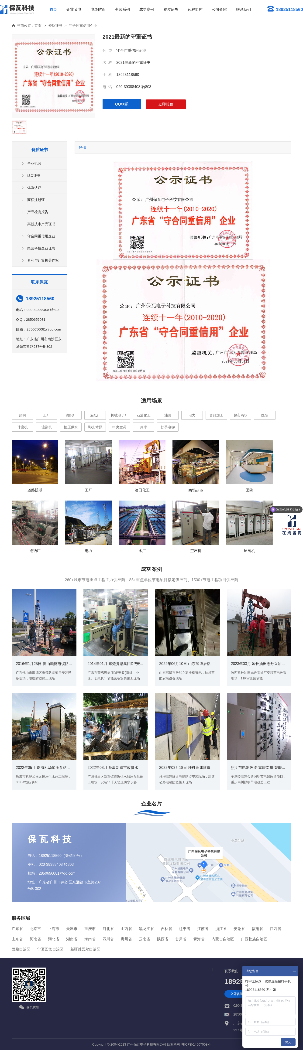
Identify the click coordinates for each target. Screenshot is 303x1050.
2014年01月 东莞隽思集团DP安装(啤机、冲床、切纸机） (135, 664)
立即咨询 (236, 994)
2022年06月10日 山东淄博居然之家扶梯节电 (196, 664)
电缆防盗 (98, 9)
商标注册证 (36, 200)
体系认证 (34, 188)
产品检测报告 (37, 212)
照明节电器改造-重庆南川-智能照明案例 (264, 768)
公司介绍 (219, 9)
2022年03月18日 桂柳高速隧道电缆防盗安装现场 (199, 768)
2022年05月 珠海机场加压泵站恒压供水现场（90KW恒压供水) (67, 768)
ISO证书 (33, 175)
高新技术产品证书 (41, 224)
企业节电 (73, 9)
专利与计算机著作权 (43, 260)
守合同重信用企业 (83, 25)
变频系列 (122, 9)
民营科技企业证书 (41, 248)
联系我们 (243, 9)
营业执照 (34, 163)
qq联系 (121, 104)
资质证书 (170, 9)
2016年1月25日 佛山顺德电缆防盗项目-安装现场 (56, 664)
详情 (82, 148)
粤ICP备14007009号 (196, 1044)
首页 (53, 9)
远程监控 (195, 9)
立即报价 (165, 104)
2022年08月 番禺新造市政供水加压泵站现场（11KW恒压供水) (139, 768)
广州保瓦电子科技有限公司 (146, 1044)
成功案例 (146, 9)
